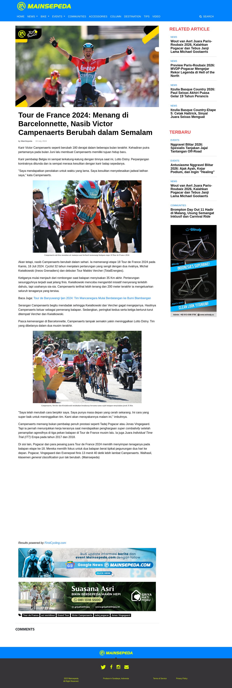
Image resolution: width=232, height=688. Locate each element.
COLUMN (115, 16)
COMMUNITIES (77, 16)
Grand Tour (63, 615)
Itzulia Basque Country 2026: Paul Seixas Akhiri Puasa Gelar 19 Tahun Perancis (193, 93)
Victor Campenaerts (82, 615)
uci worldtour (48, 615)
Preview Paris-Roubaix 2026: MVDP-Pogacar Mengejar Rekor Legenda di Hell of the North (193, 70)
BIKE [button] (44, 16)
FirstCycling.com (55, 542)
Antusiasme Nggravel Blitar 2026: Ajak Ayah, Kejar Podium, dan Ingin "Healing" (193, 168)
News (174, 37)
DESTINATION (132, 16)
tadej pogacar (102, 615)
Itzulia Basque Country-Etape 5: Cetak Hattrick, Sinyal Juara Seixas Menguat (193, 113)
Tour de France (31, 615)
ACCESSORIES (98, 16)
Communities (178, 205)
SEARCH (206, 16)
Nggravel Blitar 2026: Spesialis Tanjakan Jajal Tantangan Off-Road (189, 148)
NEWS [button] (31, 16)
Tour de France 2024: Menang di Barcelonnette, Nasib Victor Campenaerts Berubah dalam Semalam (85, 123)
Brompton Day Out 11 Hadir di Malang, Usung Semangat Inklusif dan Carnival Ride (192, 213)
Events (175, 140)
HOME (20, 16)
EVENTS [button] (57, 16)
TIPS (147, 16)
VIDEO (156, 16)
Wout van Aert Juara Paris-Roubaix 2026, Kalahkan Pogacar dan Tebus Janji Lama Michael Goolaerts (191, 46)
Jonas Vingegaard (120, 615)
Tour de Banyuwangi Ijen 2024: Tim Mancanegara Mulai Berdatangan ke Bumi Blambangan (93, 298)
